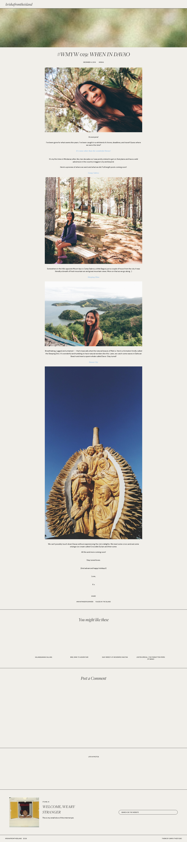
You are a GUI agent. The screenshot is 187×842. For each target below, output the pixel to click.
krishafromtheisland (19, 4)
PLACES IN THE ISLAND (103, 602)
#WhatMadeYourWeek (84, 602)
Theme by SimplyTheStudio (172, 838)
